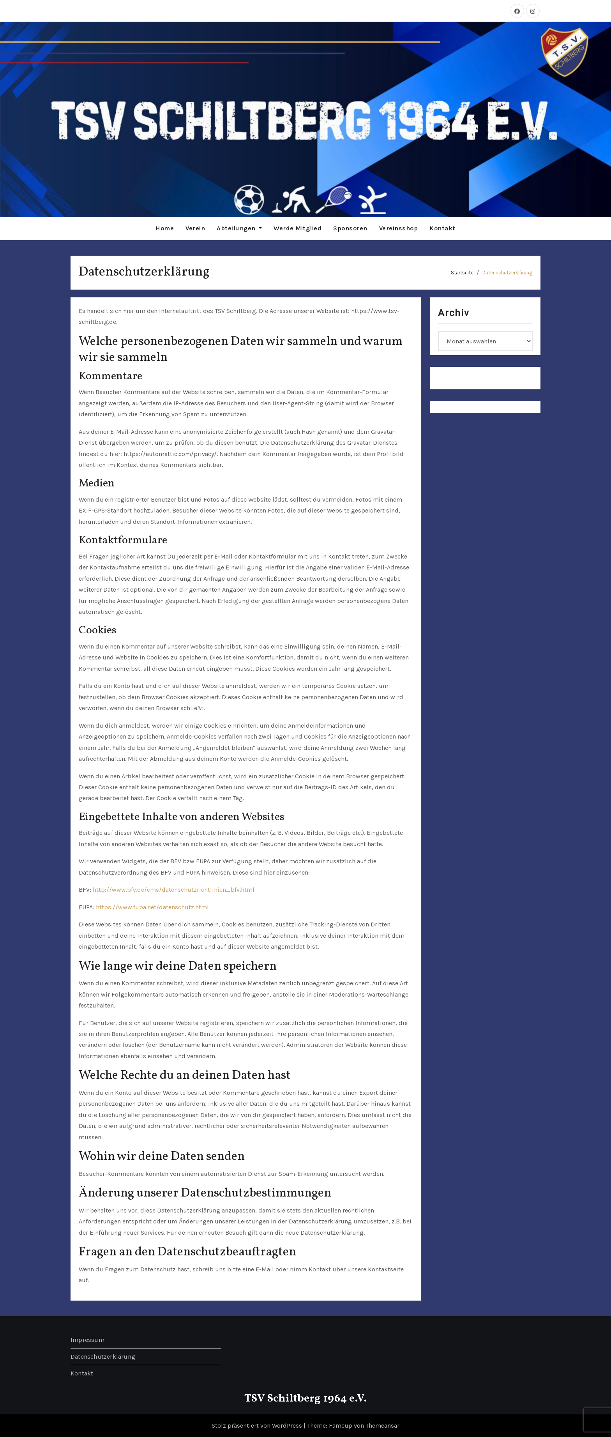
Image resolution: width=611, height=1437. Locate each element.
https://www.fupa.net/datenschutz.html (152, 907)
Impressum (87, 1339)
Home (164, 228)
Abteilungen (239, 228)
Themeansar (382, 1425)
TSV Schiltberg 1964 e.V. (305, 1398)
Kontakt (442, 228)
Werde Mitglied (297, 228)
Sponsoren (350, 228)
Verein (195, 228)
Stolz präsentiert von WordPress (258, 1425)
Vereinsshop (398, 228)
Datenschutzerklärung (507, 273)
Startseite (462, 273)
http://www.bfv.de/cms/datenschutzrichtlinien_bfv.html (173, 889)
